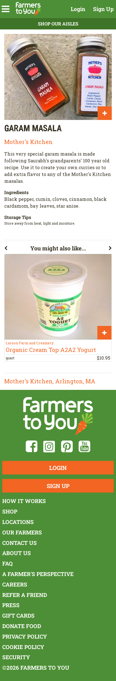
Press (11, 605)
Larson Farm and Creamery (29, 343)
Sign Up (103, 8)
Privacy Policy (24, 636)
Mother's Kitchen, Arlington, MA (49, 381)
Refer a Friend (24, 594)
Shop (9, 511)
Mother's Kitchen (28, 141)
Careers (14, 584)
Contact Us (19, 542)
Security (16, 657)
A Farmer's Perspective (38, 573)
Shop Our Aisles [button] (58, 24)
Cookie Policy (23, 646)
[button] (5, 9)
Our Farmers (22, 532)
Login (78, 8)
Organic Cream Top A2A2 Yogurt (51, 349)
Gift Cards (18, 615)
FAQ (7, 563)
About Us (16, 553)
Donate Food (21, 626)
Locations (18, 521)
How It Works (24, 500)
